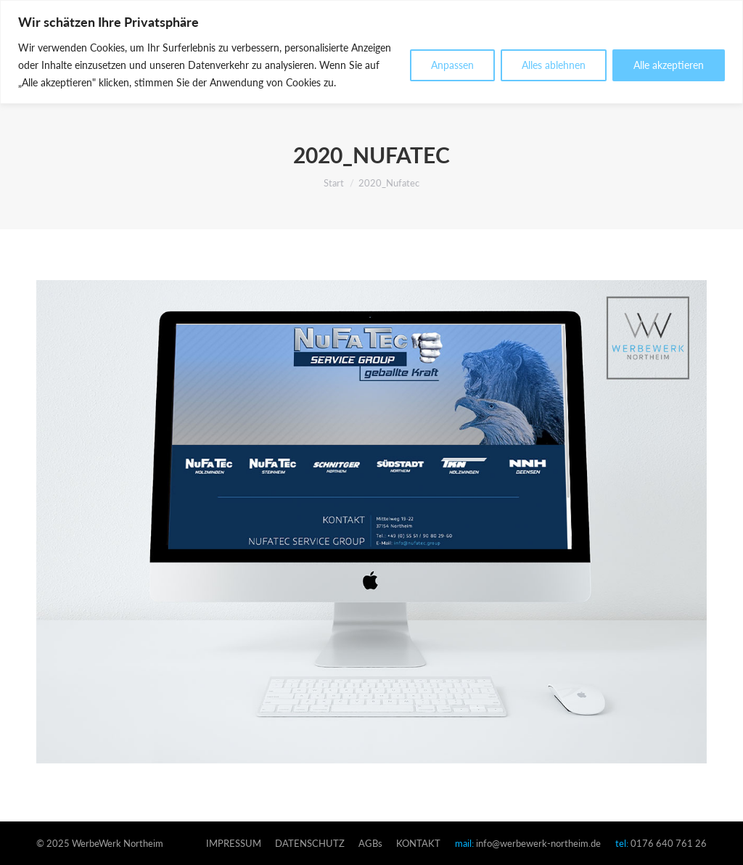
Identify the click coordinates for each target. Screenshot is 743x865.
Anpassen (452, 65)
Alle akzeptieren (668, 65)
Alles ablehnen (554, 65)
